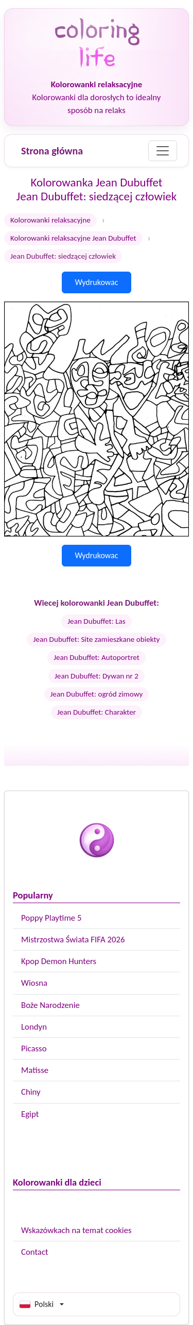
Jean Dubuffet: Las (96, 621)
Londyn (34, 1026)
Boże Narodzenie (50, 1005)
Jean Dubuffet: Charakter (96, 712)
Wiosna (34, 982)
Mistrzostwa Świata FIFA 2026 (73, 939)
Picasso (34, 1048)
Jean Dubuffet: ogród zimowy (96, 694)
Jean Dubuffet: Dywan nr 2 (96, 676)
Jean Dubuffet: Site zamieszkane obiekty (96, 639)
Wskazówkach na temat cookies (76, 1230)
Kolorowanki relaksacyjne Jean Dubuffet (73, 238)
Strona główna (52, 151)
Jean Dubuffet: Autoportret (96, 657)
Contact (34, 1252)
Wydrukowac (96, 282)
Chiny (31, 1091)
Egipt (30, 1114)
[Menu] (162, 150)
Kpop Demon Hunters (58, 961)
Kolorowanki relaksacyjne (50, 220)
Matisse (34, 1070)
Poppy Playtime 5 (51, 917)
